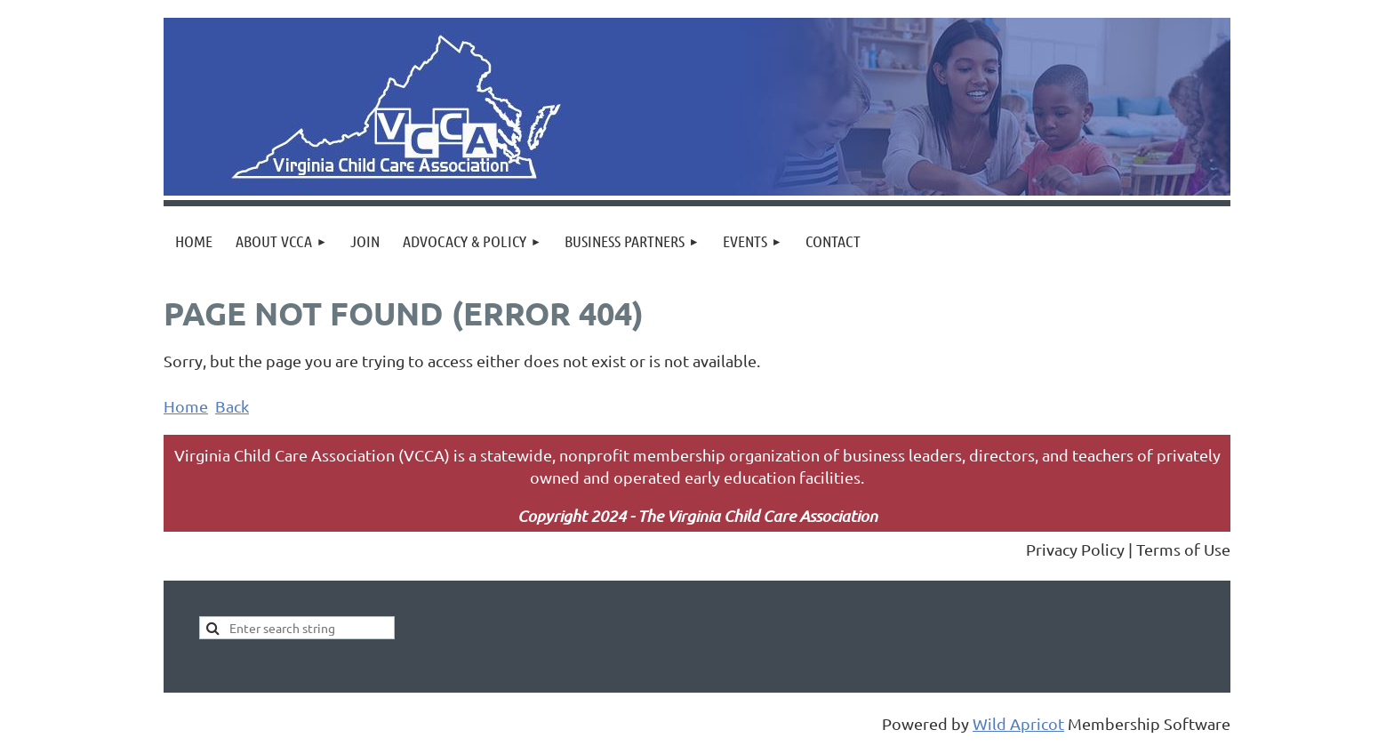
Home (186, 406)
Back (232, 406)
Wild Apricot (1018, 723)
